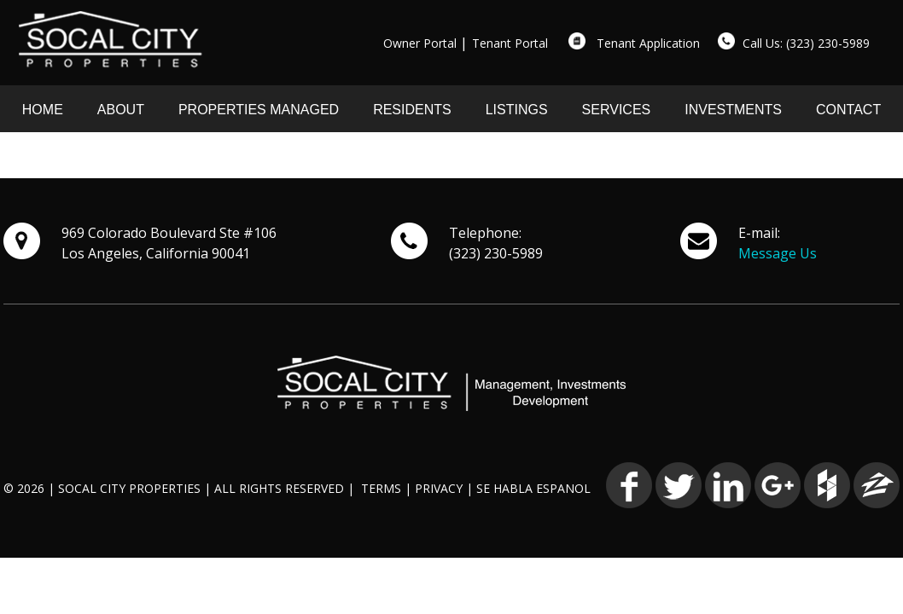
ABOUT (120, 109)
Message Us (777, 253)
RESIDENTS (412, 109)
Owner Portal (420, 43)
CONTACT (848, 109)
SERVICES (616, 109)
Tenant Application (648, 43)
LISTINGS (517, 109)
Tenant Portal (510, 43)
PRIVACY (439, 488)
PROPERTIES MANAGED (258, 109)
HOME (42, 109)
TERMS (381, 488)
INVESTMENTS (733, 109)
